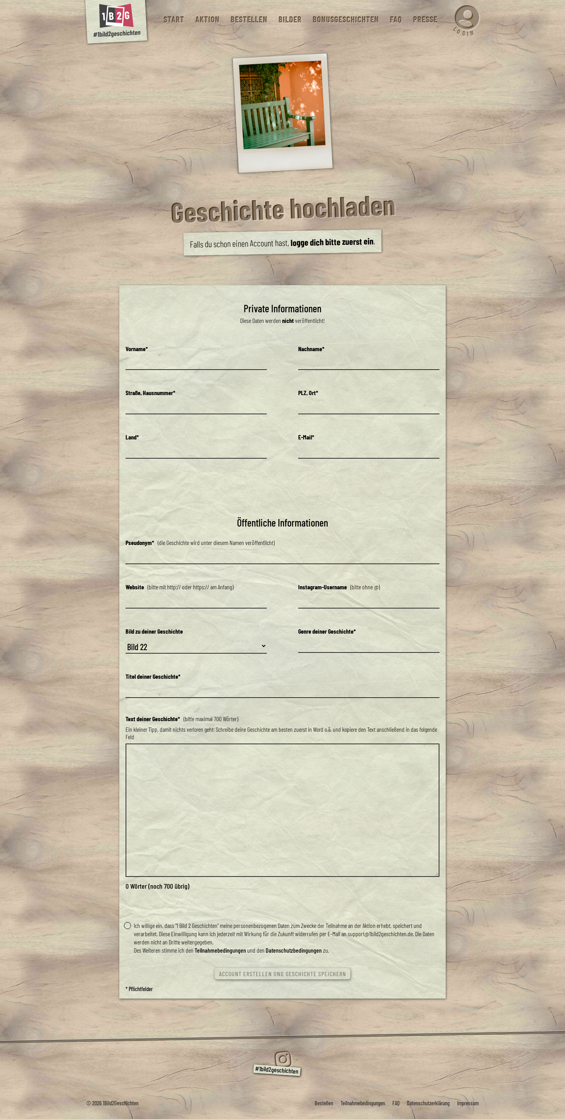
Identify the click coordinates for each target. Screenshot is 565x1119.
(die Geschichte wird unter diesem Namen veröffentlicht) (200, 542)
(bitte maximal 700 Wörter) (182, 718)
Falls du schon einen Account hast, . (282, 242)
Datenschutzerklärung (428, 1103)
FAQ (396, 19)
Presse (425, 19)
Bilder (289, 19)
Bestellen (248, 19)
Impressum (468, 1103)
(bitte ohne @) (339, 586)
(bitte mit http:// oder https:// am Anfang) (179, 586)
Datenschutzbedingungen (294, 950)
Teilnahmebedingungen (220, 950)
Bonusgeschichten (345, 19)
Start (173, 19)
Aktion (207, 19)
